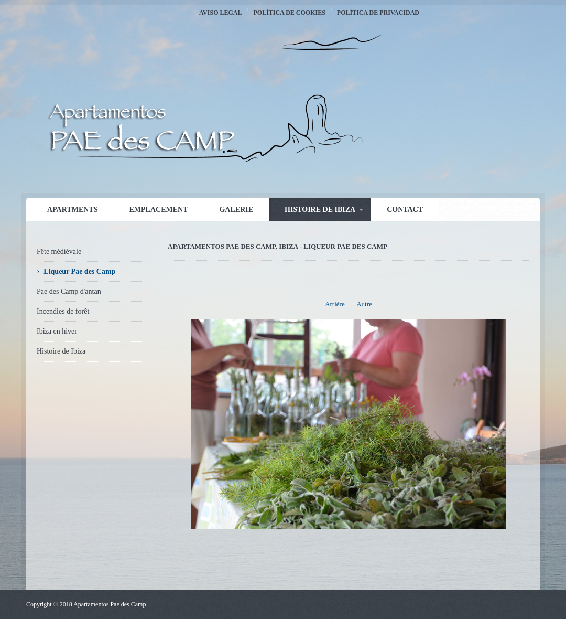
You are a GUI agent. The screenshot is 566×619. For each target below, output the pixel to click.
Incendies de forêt (63, 311)
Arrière (335, 304)
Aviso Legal (220, 12)
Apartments (72, 210)
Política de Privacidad (378, 12)
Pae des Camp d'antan (69, 291)
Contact (405, 210)
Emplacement (158, 210)
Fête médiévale (59, 251)
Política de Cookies (289, 12)
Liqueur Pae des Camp (79, 271)
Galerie (236, 210)
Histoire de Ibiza (320, 210)
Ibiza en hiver (57, 331)
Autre (364, 304)
